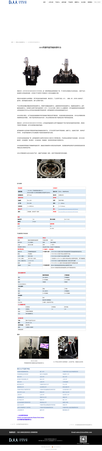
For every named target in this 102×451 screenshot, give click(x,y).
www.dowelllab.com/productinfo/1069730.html (68, 211)
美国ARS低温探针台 (20, 42)
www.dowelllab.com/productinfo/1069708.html (68, 209)
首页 (12, 42)
